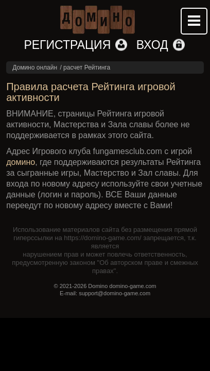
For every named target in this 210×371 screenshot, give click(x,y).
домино (20, 162)
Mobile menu (194, 21)
